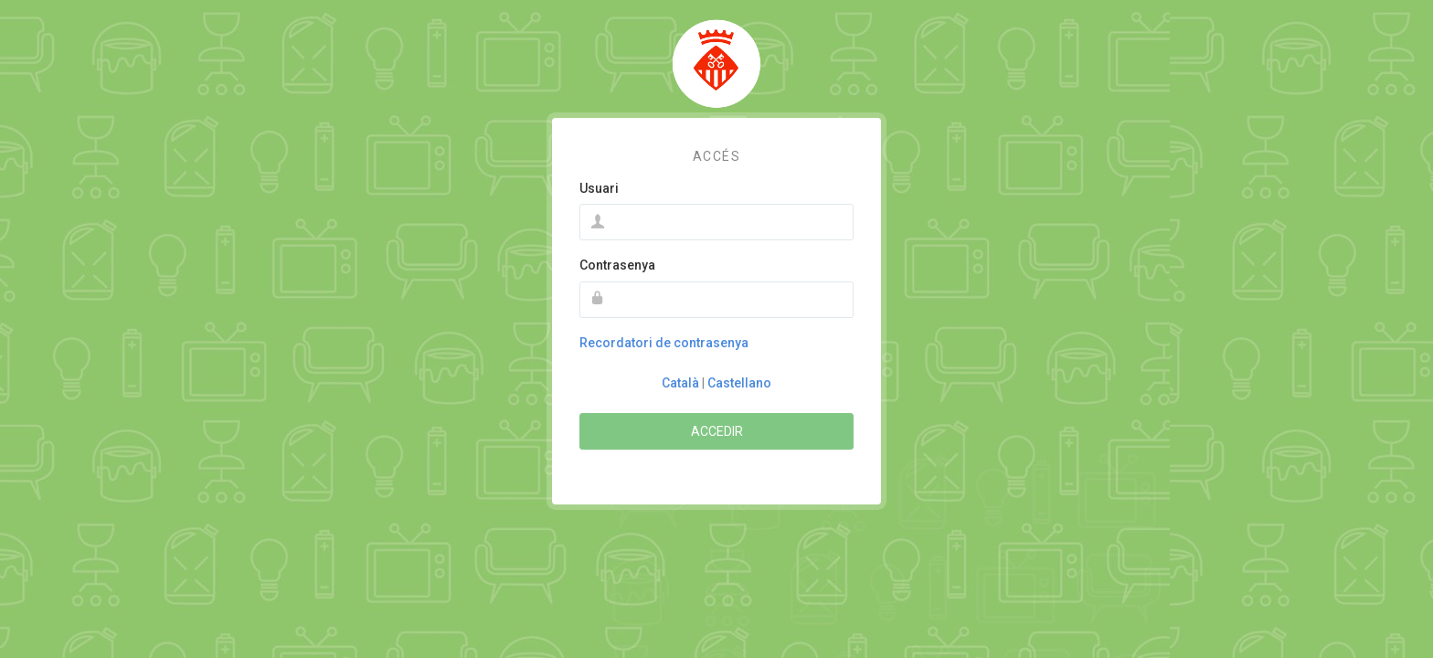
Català (680, 383)
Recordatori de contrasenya (663, 342)
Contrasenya (617, 265)
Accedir (717, 431)
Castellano (739, 383)
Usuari (599, 188)
